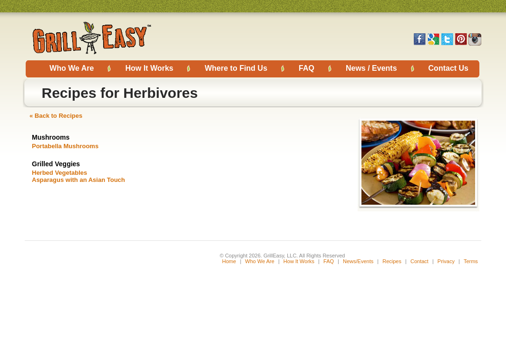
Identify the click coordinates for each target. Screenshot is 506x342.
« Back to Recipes (55, 115)
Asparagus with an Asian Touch (78, 179)
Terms (471, 261)
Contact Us (448, 68)
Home (229, 261)
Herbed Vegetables (59, 172)
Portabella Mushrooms (65, 146)
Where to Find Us (235, 68)
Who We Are (71, 68)
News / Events (371, 68)
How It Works (149, 68)
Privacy (446, 261)
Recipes (391, 261)
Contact (420, 261)
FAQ (306, 68)
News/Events (358, 261)
